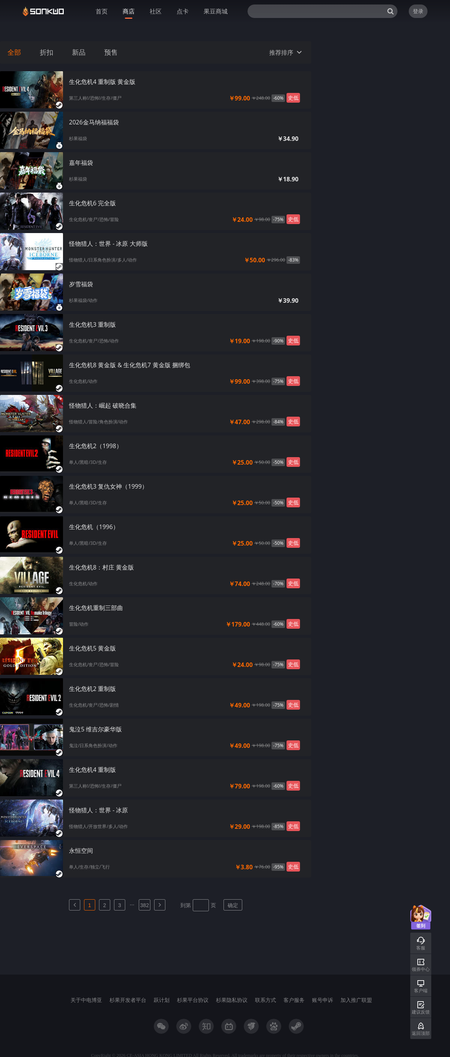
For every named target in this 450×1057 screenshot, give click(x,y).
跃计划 (162, 999)
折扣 (46, 52)
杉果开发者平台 (128, 999)
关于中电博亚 (86, 999)
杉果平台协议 (192, 999)
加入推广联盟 (356, 999)
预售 (111, 52)
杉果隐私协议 (232, 999)
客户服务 (294, 999)
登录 (418, 11)
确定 (233, 905)
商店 (129, 11)
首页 (102, 11)
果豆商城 (216, 11)
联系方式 (265, 999)
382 (144, 905)
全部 (14, 52)
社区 (156, 11)
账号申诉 (322, 999)
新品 (79, 52)
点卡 (183, 11)
